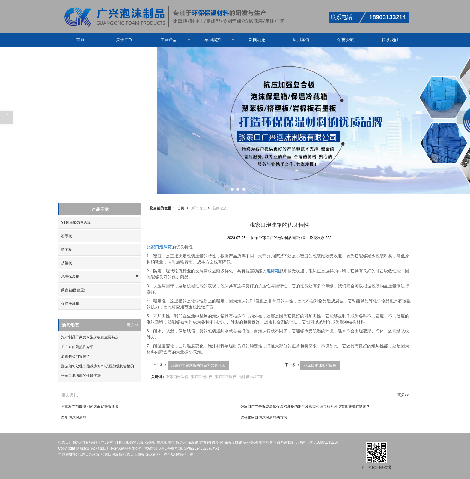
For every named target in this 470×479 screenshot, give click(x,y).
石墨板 (66, 236)
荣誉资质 (345, 39)
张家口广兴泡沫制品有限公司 (119, 448)
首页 (80, 39)
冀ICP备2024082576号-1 (199, 448)
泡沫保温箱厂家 (251, 377)
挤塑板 (66, 263)
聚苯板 (66, 249)
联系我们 (389, 39)
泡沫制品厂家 (157, 454)
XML (162, 448)
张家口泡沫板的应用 (320, 365)
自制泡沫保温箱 (73, 417)
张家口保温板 (225, 377)
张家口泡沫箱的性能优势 (81, 376)
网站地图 (151, 448)
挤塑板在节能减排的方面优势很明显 (90, 407)
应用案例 (301, 39)
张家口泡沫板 (201, 377)
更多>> (132, 325)
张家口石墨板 (134, 454)
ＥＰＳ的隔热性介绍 (77, 347)
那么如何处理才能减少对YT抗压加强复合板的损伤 (101, 366)
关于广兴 (124, 39)
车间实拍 (212, 39)
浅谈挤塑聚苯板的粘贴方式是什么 (198, 365)
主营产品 (168, 39)
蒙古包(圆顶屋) (73, 290)
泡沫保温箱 (70, 276)
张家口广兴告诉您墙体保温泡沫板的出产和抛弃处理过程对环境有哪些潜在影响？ (305, 407)
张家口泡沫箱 (177, 377)
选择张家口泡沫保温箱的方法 (263, 417)
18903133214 (327, 442)
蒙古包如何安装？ (75, 356)
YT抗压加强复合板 (76, 222)
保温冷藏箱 (70, 304)
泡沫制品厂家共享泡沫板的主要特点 (90, 337)
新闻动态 (257, 39)
